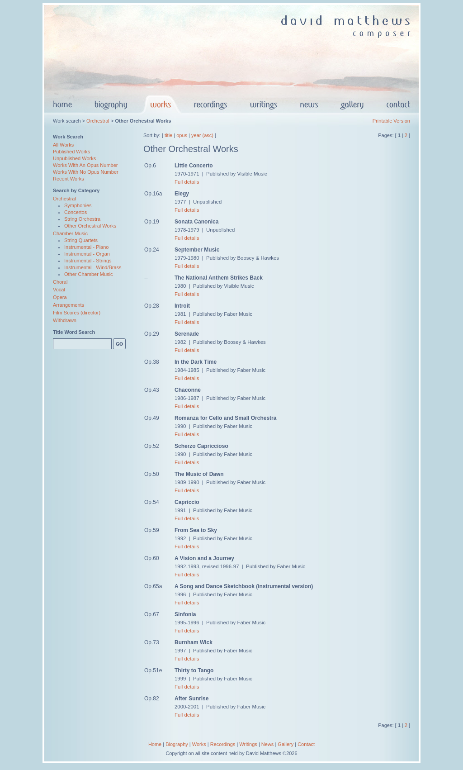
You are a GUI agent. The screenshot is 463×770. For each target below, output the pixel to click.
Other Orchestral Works (90, 225)
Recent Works (68, 178)
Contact (306, 744)
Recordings (223, 744)
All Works (63, 144)
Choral (60, 282)
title (168, 135)
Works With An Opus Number (85, 165)
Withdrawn (64, 320)
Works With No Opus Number (85, 172)
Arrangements (68, 305)
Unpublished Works (74, 158)
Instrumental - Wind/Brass (93, 267)
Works (199, 744)
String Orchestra (82, 219)
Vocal (59, 289)
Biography (176, 744)
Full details (187, 182)
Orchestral (97, 121)
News (267, 744)
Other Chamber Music (88, 274)
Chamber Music (70, 233)
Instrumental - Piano (86, 247)
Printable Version (391, 121)
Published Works (71, 151)
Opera (60, 297)
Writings (248, 744)
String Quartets (81, 240)
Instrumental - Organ (87, 254)
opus (181, 135)
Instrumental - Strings (88, 260)
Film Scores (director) (76, 312)
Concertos (75, 212)
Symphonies (78, 205)
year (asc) (202, 135)
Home (154, 744)
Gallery (285, 744)
